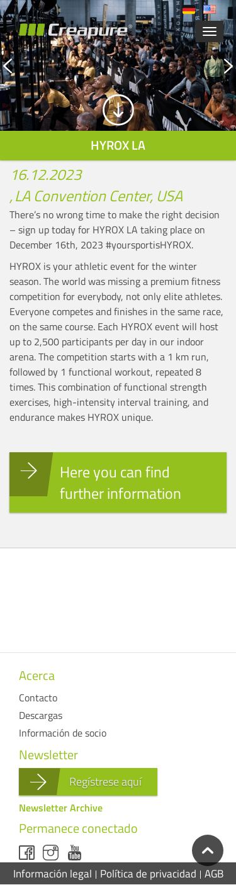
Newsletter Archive (61, 807)
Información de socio (62, 732)
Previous (59, 66)
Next (177, 66)
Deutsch (189, 9)
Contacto (38, 697)
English (209, 9)
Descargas (40, 715)
